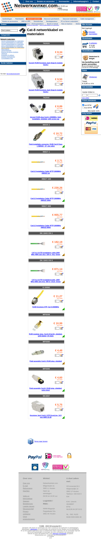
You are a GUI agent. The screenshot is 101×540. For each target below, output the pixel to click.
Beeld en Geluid (52, 24)
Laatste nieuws (28, 506)
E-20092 (46, 287)
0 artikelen (93, 43)
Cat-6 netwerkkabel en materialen (12, 42)
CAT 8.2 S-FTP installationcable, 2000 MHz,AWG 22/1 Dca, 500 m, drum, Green (46, 281)
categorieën (33, 529)
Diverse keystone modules (9, 52)
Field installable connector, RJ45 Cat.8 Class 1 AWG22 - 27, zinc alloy (45, 145)
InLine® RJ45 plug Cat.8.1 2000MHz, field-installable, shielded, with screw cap (45, 118)
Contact (96, 1)
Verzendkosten (87, 51)
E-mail (25, 486)
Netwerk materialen (34, 19)
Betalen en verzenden (46, 1)
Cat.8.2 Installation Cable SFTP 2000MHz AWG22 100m (46, 199)
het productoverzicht (13, 74)
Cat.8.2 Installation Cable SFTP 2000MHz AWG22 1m (46, 172)
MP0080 (46, 342)
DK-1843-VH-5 (46, 260)
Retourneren (27, 488)
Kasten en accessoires (10, 21)
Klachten (26, 491)
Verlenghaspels (6, 50)
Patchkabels (19, 19)
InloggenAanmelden (93, 33)
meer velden (85, 98)
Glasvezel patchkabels (51, 19)
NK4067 (46, 396)
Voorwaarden (64, 1)
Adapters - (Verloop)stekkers (34, 24)
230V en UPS (25, 21)
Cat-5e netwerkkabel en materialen (12, 41)
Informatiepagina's (81, 1)
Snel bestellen (87, 87)
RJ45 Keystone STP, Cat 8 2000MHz (45, 307)
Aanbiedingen (7, 19)
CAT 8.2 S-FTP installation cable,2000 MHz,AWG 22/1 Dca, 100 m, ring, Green (45, 254)
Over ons (29, 1)
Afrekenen (93, 77)
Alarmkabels (5, 49)
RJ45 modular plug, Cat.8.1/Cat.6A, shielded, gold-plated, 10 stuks (45, 335)
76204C (46, 98)
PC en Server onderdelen (69, 21)
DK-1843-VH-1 (46, 233)
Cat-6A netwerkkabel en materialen (12, 44)
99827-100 (46, 179)
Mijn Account (87, 24)
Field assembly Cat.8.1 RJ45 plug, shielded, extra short (45, 389)
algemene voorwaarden (60, 533)
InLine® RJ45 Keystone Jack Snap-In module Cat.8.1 (46, 64)
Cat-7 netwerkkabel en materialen (12, 45)
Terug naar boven (40, 441)
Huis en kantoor (66, 24)
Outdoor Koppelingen (8, 57)
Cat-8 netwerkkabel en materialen (12, 47)
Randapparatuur (51, 21)
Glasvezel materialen (70, 19)
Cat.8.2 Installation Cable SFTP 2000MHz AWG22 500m (46, 226)
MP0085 (46, 369)
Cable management (87, 19)
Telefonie (4, 53)
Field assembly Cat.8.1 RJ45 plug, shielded (46, 361)
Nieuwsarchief (28, 509)
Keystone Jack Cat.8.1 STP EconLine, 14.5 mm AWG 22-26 (46, 416)
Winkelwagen (87, 38)
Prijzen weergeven (89, 100)
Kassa (84, 70)
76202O (46, 70)
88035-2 (46, 125)
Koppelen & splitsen (7, 55)
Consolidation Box (7, 58)
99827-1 (46, 152)
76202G (46, 43)
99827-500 (46, 206)
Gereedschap (38, 21)
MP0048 (46, 315)
